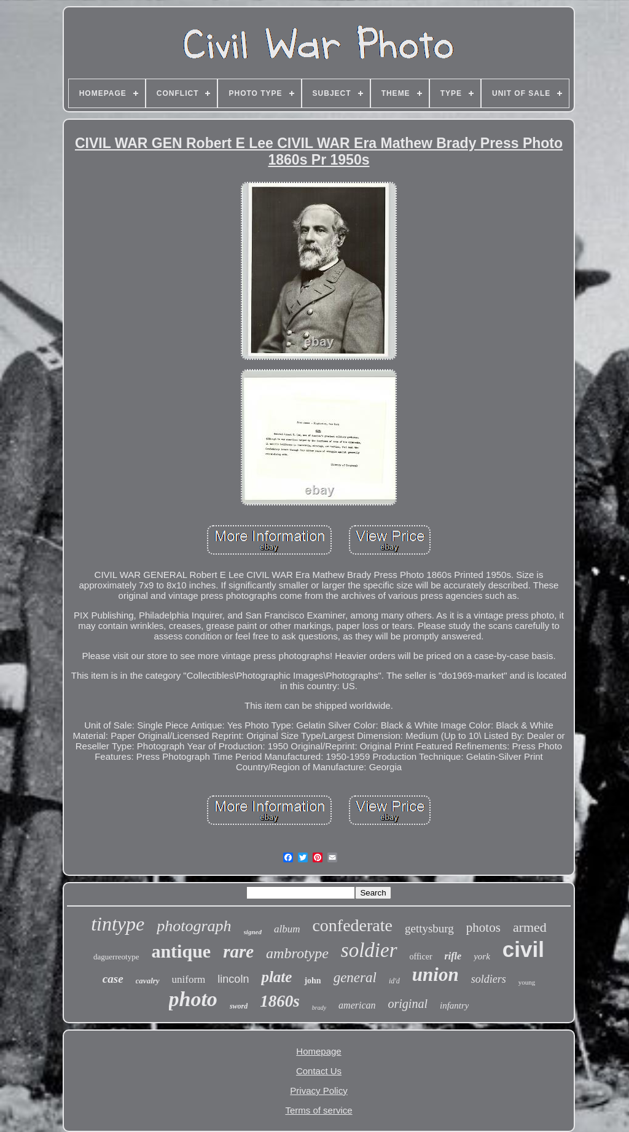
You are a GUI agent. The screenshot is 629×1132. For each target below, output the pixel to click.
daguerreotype (116, 956)
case (113, 978)
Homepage (318, 1051)
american (356, 1005)
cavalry (148, 980)
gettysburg (429, 928)
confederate (352, 925)
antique (181, 951)
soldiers (488, 979)
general (355, 977)
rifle (453, 956)
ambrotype (297, 953)
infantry (454, 1005)
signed (253, 931)
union (435, 974)
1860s (280, 1001)
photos (483, 927)
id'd (394, 981)
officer (421, 956)
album (287, 929)
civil (523, 949)
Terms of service (318, 1110)
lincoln (233, 979)
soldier (369, 950)
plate (276, 977)
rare (238, 951)
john (312, 980)
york (482, 956)
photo (193, 999)
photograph (194, 926)
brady (319, 1007)
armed (530, 927)
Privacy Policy (318, 1090)
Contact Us (319, 1071)
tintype (117, 924)
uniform (189, 979)
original (408, 1003)
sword (239, 1006)
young (527, 982)
